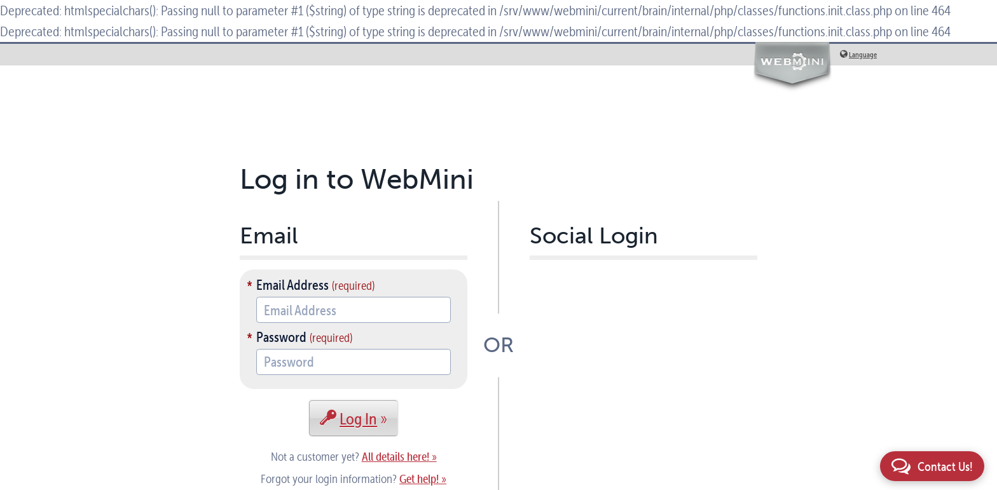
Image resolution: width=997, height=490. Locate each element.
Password (281, 337)
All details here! (395, 456)
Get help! (419, 479)
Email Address (292, 284)
